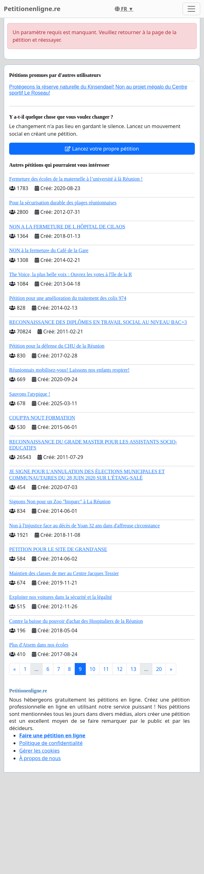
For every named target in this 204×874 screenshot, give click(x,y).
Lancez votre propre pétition (102, 148)
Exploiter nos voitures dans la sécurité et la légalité (60, 597)
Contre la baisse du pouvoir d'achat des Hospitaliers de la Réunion (76, 621)
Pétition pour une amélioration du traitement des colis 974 (67, 298)
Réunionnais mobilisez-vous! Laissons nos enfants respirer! (69, 370)
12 (119, 669)
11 (106, 669)
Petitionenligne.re (32, 8)
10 (92, 669)
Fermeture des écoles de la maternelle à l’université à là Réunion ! (76, 179)
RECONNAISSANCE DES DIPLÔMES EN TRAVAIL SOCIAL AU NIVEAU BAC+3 (98, 322)
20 (159, 669)
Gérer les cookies (39, 750)
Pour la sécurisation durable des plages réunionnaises (62, 202)
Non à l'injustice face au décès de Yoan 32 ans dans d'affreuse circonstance (84, 525)
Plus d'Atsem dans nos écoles (38, 645)
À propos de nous (40, 758)
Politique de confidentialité (51, 743)
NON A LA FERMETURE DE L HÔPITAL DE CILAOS (67, 226)
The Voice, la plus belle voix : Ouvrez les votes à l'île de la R (70, 274)
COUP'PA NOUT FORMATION (42, 417)
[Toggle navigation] (191, 9)
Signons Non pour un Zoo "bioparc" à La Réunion (59, 501)
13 (133, 669)
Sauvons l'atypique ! (29, 394)
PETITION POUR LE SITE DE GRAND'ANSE (58, 549)
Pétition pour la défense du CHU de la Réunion (56, 346)
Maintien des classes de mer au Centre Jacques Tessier (64, 573)
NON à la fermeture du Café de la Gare (48, 250)
